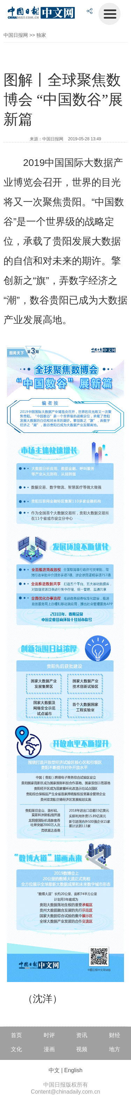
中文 (54, 1070)
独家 (41, 35)
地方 (114, 1049)
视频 (81, 1049)
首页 (16, 1035)
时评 (49, 1035)
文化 (16, 1049)
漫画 (49, 1049)
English (73, 1070)
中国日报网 (15, 35)
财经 (114, 1035)
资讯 (81, 1035)
